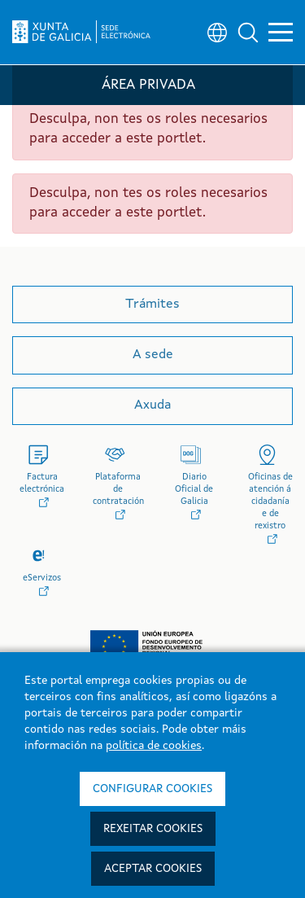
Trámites (152, 304)
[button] (248, 32)
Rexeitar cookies (153, 828)
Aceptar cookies (153, 868)
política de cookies (154, 745)
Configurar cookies (152, 789)
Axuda (152, 405)
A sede (153, 354)
